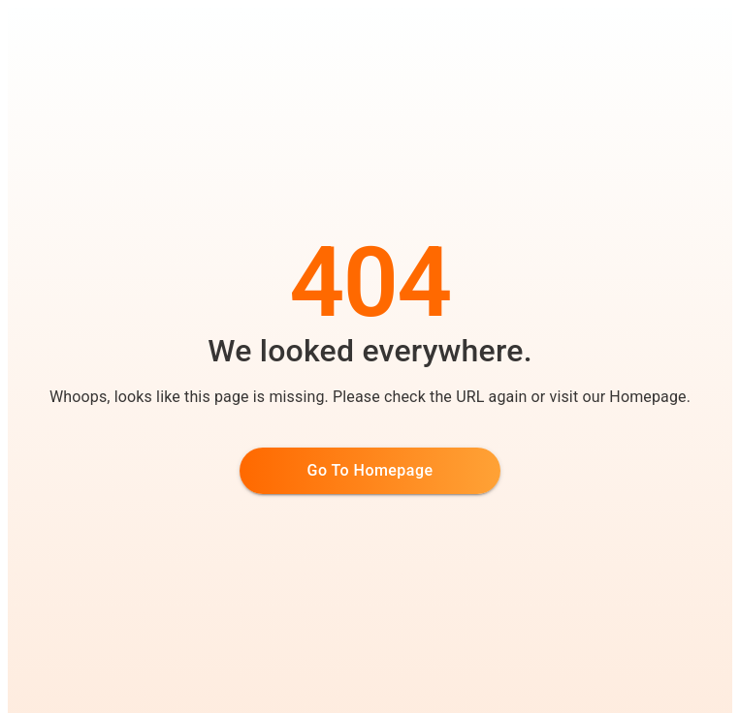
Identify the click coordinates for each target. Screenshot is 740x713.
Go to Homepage (370, 470)
